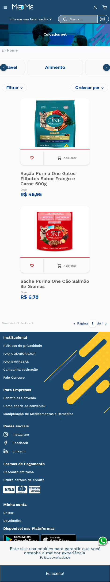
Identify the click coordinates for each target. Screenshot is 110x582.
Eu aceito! (55, 573)
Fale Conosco (14, 377)
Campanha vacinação (20, 369)
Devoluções (12, 520)
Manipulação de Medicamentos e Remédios (38, 414)
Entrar (8, 513)
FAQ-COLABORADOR (19, 353)
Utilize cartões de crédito (23, 480)
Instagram (16, 434)
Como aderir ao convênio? (24, 406)
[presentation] (3, 67)
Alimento (55, 67)
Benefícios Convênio (19, 398)
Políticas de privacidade (22, 345)
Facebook (15, 442)
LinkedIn (15, 451)
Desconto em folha (18, 472)
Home (10, 50)
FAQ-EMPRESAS (16, 361)
